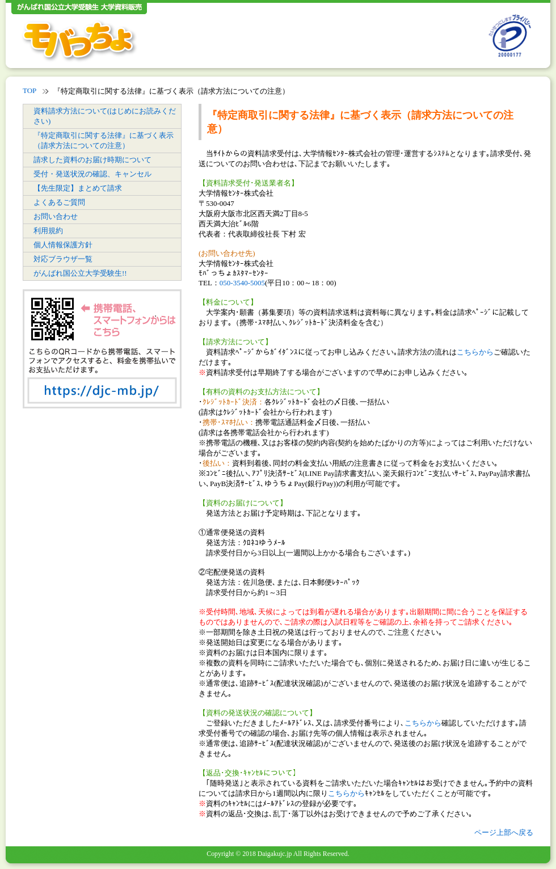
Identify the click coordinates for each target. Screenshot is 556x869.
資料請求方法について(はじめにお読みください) (104, 116)
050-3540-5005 (242, 283)
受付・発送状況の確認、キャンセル (92, 174)
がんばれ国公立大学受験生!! (80, 273)
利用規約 (48, 230)
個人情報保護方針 (62, 245)
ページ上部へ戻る (503, 832)
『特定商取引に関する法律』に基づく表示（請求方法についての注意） (103, 140)
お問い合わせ (55, 216)
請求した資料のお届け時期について (92, 159)
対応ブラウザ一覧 (62, 259)
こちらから (475, 352)
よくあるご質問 (59, 202)
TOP (29, 90)
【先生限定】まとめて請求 (77, 188)
